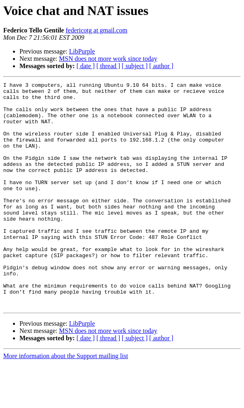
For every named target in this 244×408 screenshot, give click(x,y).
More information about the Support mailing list (65, 400)
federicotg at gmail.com (96, 30)
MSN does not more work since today (108, 58)
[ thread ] (108, 65)
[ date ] (85, 65)
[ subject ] (135, 65)
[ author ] (161, 65)
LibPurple (82, 51)
